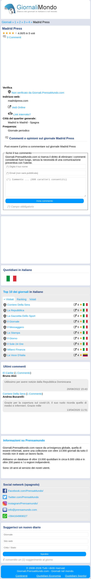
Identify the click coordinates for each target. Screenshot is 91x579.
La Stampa (13, 332)
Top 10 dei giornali (16, 291)
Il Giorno (12, 338)
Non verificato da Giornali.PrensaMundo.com (36, 92)
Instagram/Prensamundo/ (23, 503)
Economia (48, 575)
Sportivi (75, 575)
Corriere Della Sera (18, 304)
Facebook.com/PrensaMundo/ (25, 490)
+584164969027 (17, 516)
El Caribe (8, 372)
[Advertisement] (45, 63)
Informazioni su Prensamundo (24, 440)
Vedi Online (16, 107)
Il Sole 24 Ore (15, 343)
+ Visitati (9, 299)
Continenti (21, 575)
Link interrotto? (19, 114)
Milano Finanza (16, 349)
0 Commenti (12, 37)
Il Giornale (13, 321)
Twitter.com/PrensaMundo (23, 497)
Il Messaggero (15, 327)
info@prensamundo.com (22, 509)
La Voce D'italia (16, 355)
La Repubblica (15, 310)
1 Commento (22, 372)
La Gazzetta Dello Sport (21, 315)
